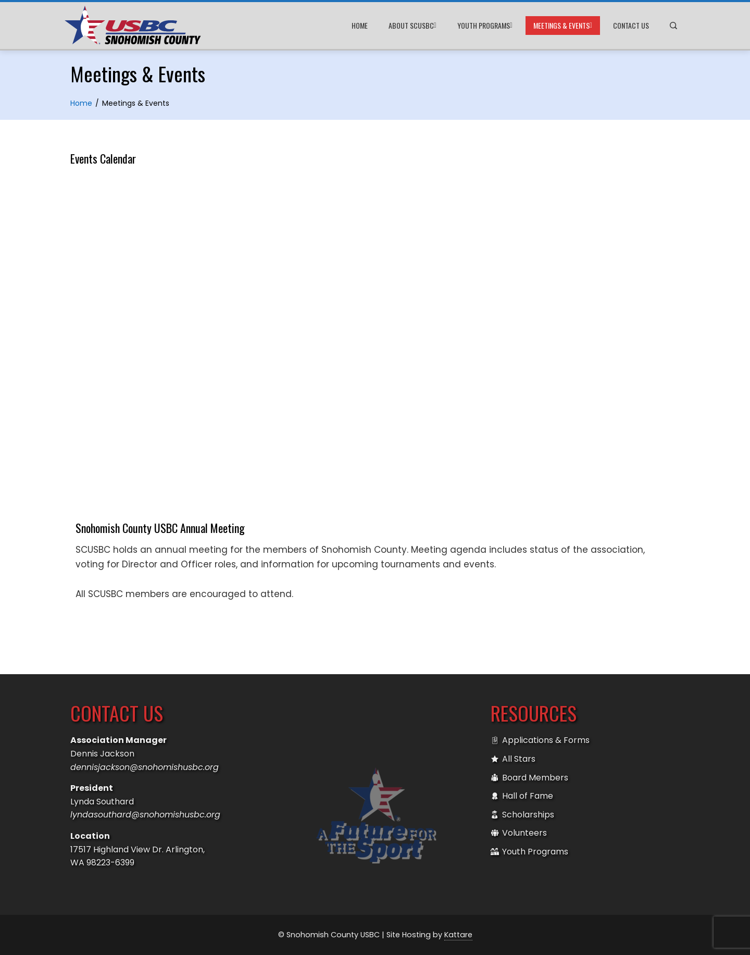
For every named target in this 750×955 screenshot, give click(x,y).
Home (360, 25)
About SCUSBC (412, 25)
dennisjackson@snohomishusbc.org (144, 767)
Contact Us (631, 25)
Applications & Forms (540, 740)
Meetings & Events (562, 25)
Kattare (458, 934)
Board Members (529, 778)
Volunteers (519, 833)
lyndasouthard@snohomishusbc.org (145, 815)
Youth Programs (484, 25)
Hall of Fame (522, 796)
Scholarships (522, 815)
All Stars (513, 759)
